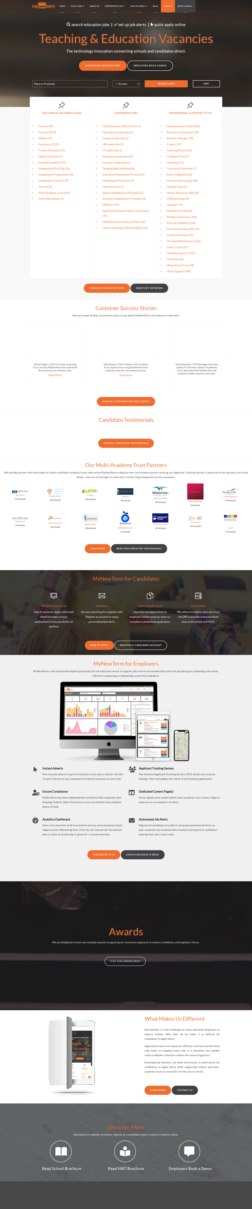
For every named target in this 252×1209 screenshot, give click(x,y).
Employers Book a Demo (150, 66)
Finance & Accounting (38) (182, 180)
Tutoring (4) (45, 186)
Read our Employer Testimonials (139, 548)
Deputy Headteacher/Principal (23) (123, 192)
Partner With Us (104, 855)
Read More (55, 375)
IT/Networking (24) (178, 198)
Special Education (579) (52, 162)
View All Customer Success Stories (126, 401)
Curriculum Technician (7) (181, 168)
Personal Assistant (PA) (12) (183, 228)
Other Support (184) (179, 271)
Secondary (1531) (49, 144)
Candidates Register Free (102, 66)
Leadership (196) (126, 113)
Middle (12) (45, 138)
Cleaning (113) (175, 162)
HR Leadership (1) (113, 144)
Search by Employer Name (106, 288)
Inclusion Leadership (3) (116, 162)
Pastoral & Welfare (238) (181, 223)
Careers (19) (174, 144)
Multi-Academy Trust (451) (54, 192)
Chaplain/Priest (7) (178, 156)
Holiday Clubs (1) (177, 186)
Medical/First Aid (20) (179, 210)
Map (206, 84)
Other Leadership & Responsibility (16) (125, 227)
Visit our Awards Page (125, 961)
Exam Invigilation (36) (179, 174)
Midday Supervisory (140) (182, 216)
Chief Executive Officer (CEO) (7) (122, 126)
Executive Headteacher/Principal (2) (124, 174)
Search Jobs (166, 84)
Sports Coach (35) (177, 247)
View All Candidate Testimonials (126, 443)
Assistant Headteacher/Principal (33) (124, 198)
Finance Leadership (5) (116, 138)
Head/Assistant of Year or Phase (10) (124, 221)
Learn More (158, 1090)
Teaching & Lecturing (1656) (62, 113)
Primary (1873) (47, 132)
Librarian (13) (175, 204)
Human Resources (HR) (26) (183, 192)
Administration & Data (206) (183, 126)
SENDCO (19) (111, 204)
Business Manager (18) (180, 138)
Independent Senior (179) (53, 180)
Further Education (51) (52, 150)
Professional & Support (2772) (190, 113)
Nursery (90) (46, 126)
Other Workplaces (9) (51, 198)
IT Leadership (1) (112, 150)
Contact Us (185, 1090)
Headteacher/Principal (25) (118, 180)
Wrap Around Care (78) (180, 265)
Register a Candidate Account (141, 645)
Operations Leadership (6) (118, 132)
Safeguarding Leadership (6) (119, 168)
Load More (97, 548)
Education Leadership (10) (118, 156)
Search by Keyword (149, 288)
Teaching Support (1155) (181, 253)
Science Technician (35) (180, 234)
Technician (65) (175, 259)
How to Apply (99, 645)
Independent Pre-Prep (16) (54, 168)
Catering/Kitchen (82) (179, 150)
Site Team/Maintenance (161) (184, 241)
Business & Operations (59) (183, 132)
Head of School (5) (113, 186)
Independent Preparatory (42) (56, 174)
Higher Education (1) (51, 156)
